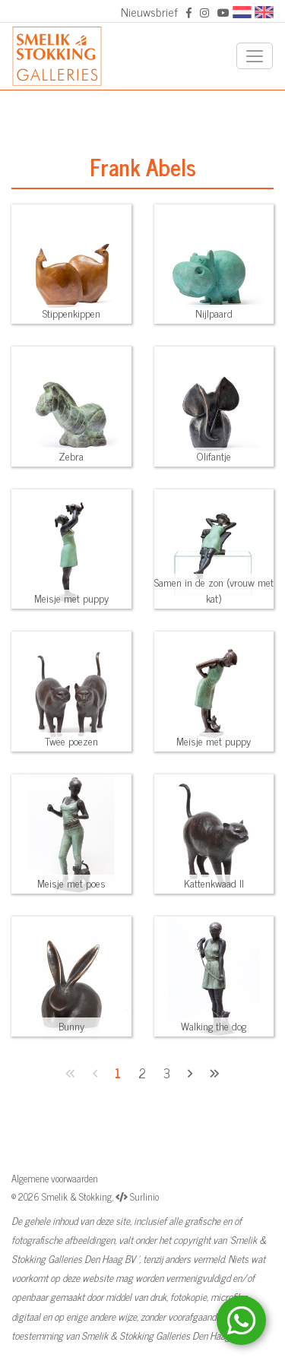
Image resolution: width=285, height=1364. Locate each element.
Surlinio (144, 1196)
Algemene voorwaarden (54, 1178)
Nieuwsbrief (149, 11)
